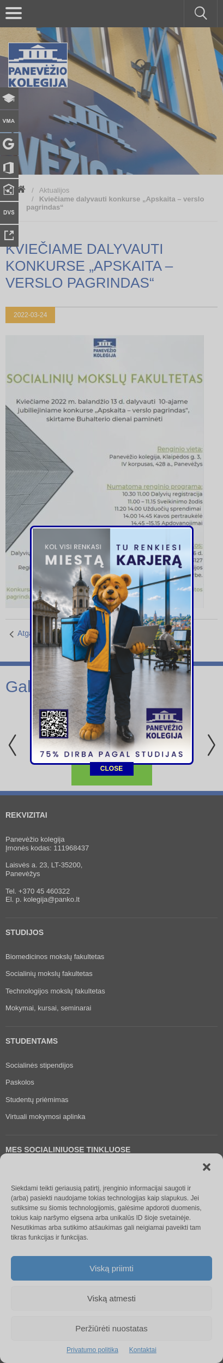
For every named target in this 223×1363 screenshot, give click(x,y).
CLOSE (111, 461)
